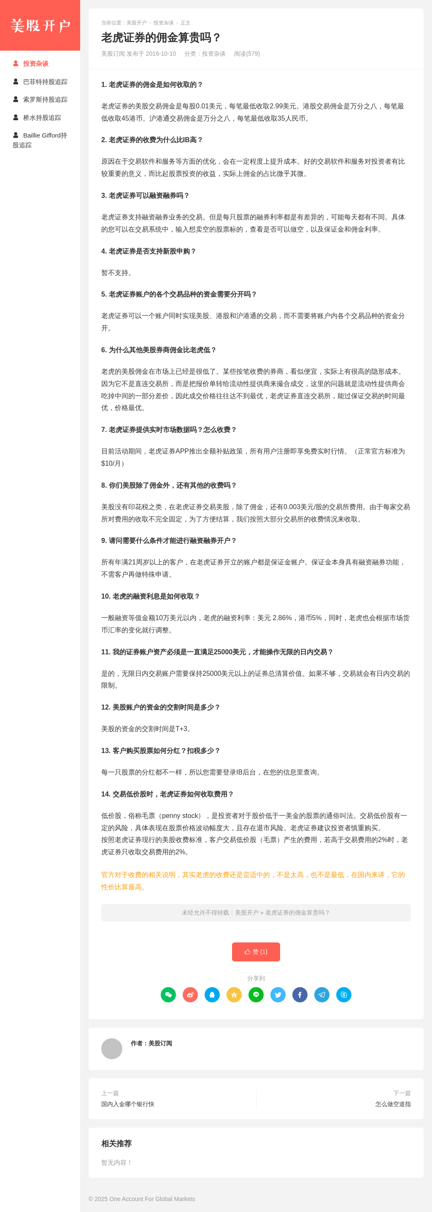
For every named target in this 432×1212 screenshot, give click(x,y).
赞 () (256, 951)
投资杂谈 (31, 63)
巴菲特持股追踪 (40, 81)
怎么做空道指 (393, 1104)
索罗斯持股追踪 (40, 99)
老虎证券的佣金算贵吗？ (297, 912)
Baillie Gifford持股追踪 (40, 140)
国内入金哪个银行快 (127, 1104)
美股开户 (40, 25)
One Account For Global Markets (152, 1199)
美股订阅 (160, 1043)
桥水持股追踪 (37, 117)
